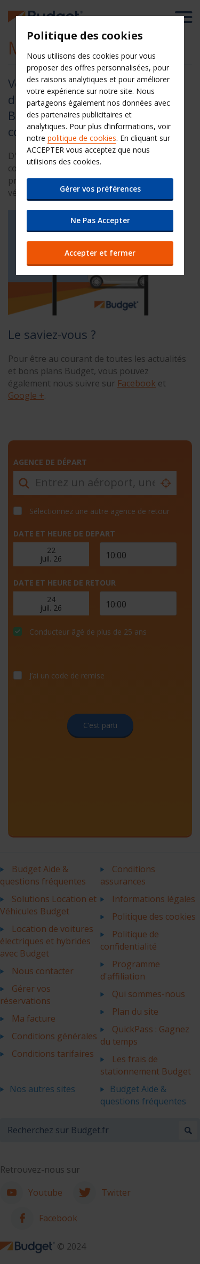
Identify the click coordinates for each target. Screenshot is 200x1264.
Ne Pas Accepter (100, 220)
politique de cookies (81, 138)
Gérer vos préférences (100, 189)
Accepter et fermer (100, 253)
